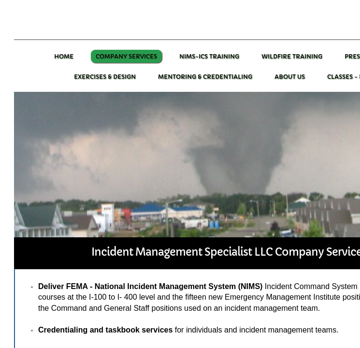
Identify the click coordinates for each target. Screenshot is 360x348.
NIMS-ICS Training (209, 56)
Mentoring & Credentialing (205, 76)
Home (63, 56)
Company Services (126, 56)
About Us (289, 76)
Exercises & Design (105, 76)
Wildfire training (291, 56)
